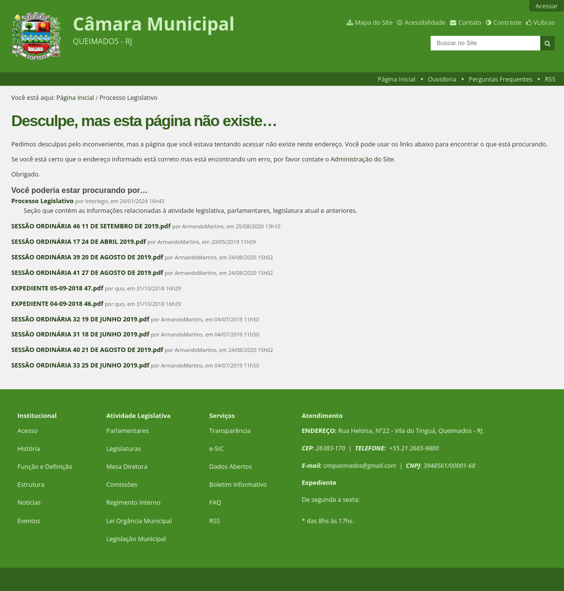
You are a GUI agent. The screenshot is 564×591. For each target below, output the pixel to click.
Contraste (507, 22)
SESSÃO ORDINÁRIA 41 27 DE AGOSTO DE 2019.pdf (87, 272)
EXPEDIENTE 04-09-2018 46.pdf (57, 303)
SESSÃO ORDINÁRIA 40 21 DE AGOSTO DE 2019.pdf (87, 349)
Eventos (28, 520)
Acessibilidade (424, 22)
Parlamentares (127, 430)
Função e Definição (44, 466)
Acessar (546, 5)
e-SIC (216, 448)
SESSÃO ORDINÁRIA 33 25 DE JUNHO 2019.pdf (80, 365)
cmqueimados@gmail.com (359, 465)
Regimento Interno (133, 502)
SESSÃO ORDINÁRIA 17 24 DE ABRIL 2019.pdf (78, 241)
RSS (550, 79)
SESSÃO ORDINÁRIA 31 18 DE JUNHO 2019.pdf (80, 334)
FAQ (215, 502)
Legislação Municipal (136, 538)
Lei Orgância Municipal (139, 520)
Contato (470, 22)
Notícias (29, 502)
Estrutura (31, 484)
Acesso (27, 430)
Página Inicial (397, 79)
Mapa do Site (374, 22)
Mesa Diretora (126, 466)
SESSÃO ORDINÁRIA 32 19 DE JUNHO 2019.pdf (80, 319)
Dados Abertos (230, 466)
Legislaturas (123, 448)
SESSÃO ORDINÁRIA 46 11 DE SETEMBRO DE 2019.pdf (90, 226)
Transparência (230, 430)
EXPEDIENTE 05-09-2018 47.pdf (57, 288)
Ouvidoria (442, 79)
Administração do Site (362, 159)
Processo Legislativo (42, 200)
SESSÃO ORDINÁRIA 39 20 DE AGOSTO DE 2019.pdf (87, 257)
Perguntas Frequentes (500, 79)
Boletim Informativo (238, 484)
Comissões (121, 484)
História (28, 448)
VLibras (544, 22)
